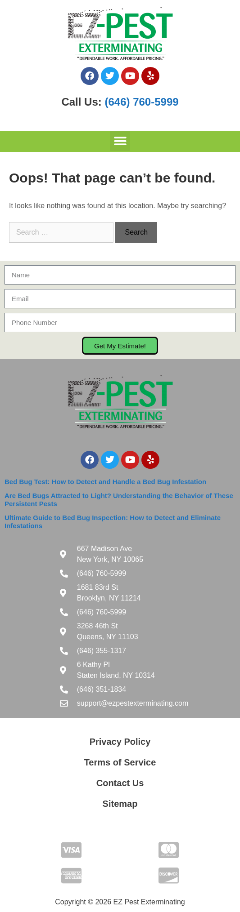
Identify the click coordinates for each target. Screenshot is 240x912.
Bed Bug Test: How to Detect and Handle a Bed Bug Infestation (105, 481)
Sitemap (120, 804)
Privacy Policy (120, 742)
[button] (120, 141)
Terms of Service (120, 762)
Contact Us (120, 783)
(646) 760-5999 (141, 102)
